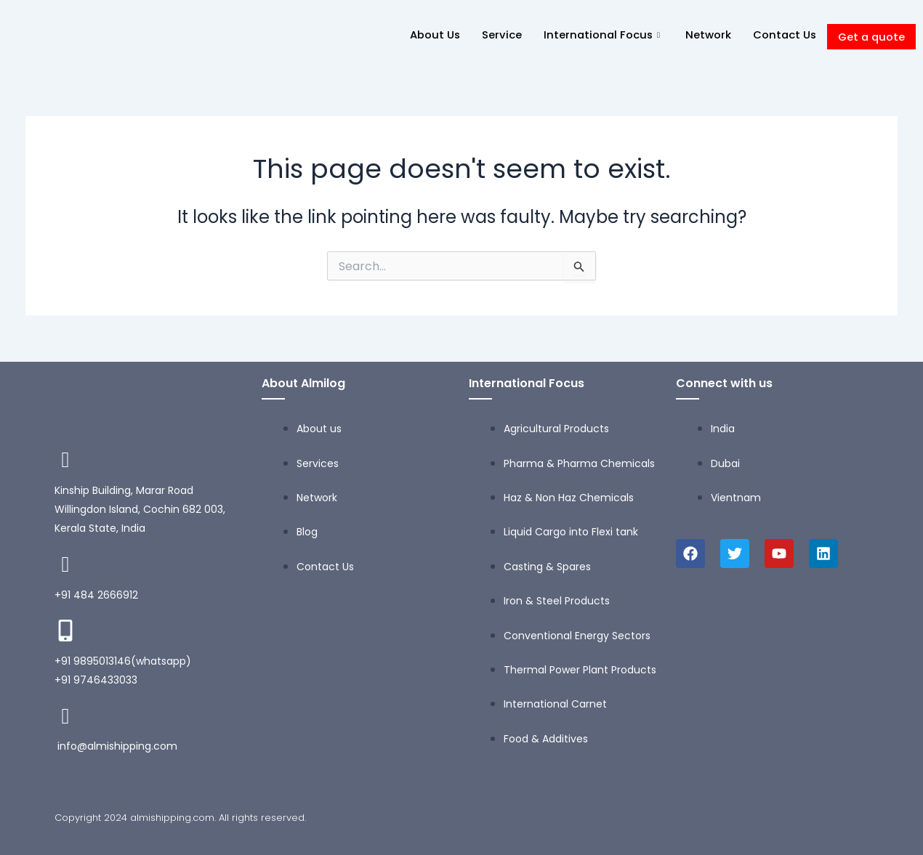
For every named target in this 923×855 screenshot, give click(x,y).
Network (704, 34)
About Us (428, 34)
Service (496, 34)
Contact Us (781, 34)
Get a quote (870, 36)
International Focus (599, 34)
